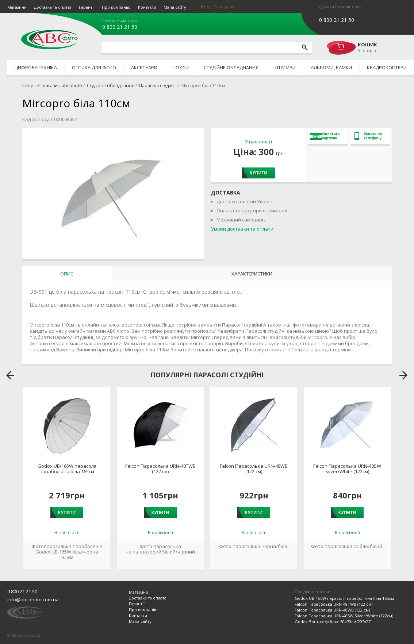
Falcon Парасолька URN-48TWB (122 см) (160, 468)
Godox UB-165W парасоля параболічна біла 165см (67, 468)
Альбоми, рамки (331, 67)
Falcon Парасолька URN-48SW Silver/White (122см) (347, 468)
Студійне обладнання (231, 67)
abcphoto (49, 39)
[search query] (200, 47)
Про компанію (116, 7)
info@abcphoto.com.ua (33, 599)
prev (10, 375)
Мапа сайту (175, 7)
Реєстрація (224, 6)
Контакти (147, 7)
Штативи (284, 67)
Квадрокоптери (387, 67)
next (403, 375)
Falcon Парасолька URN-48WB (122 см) (254, 468)
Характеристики (251, 273)
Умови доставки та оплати (242, 228)
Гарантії (87, 7)
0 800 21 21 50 (119, 27)
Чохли (180, 67)
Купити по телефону (368, 136)
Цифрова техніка (36, 67)
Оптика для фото (94, 67)
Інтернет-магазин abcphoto (52, 85)
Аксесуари (144, 67)
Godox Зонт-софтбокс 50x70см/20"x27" (333, 621)
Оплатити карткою (325, 136)
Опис (66, 273)
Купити (258, 173)
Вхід (205, 6)
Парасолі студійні (158, 85)
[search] (305, 47)
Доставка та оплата (53, 7)
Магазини (17, 7)
